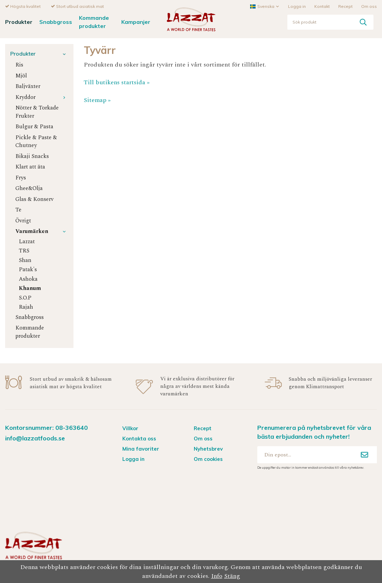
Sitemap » (97, 99)
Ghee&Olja (29, 188)
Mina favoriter (140, 448)
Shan (25, 260)
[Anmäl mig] (364, 454)
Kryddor (41, 97)
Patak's (28, 269)
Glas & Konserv (34, 199)
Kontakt (322, 6)
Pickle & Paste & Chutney (36, 141)
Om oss (369, 6)
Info (216, 576)
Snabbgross (55, 21)
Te (18, 209)
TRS (24, 250)
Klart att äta (30, 166)
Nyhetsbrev (208, 448)
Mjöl (21, 75)
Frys (20, 177)
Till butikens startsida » (117, 82)
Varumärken (41, 231)
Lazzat (27, 241)
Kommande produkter (94, 21)
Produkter (18, 21)
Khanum (30, 288)
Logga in (297, 6)
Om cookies (208, 458)
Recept (345, 6)
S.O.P (25, 297)
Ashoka (28, 279)
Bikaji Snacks (32, 156)
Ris (19, 64)
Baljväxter (27, 86)
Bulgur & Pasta (34, 126)
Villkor (130, 428)
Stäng (232, 576)
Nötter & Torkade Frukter (37, 111)
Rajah (26, 307)
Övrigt (23, 220)
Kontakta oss (139, 438)
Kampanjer (135, 21)
